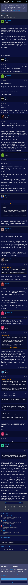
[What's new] (23, 1)
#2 (26, 64)
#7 (26, 201)
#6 (26, 159)
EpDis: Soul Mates (7, 530)
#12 (26, 332)
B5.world (5, 533)
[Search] (26, 1)
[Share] (25, 26)
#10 (26, 288)
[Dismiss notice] (25, 5)
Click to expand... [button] (14, 216)
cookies (11, 569)
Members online (5, 537)
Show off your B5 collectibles (10, 525)
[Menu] (2, 1)
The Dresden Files (7, 520)
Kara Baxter (4, 17)
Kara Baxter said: (5, 203)
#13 (26, 376)
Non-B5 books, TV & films (8, 518)
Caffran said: (4, 335)
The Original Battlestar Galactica (11, 516)
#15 (26, 450)
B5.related (5, 528)
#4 (26, 103)
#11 (26, 317)
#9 (26, 264)
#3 (26, 80)
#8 (26, 233)
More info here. (16, 10)
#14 (26, 438)
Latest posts (4, 513)
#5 (26, 121)
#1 (26, 26)
